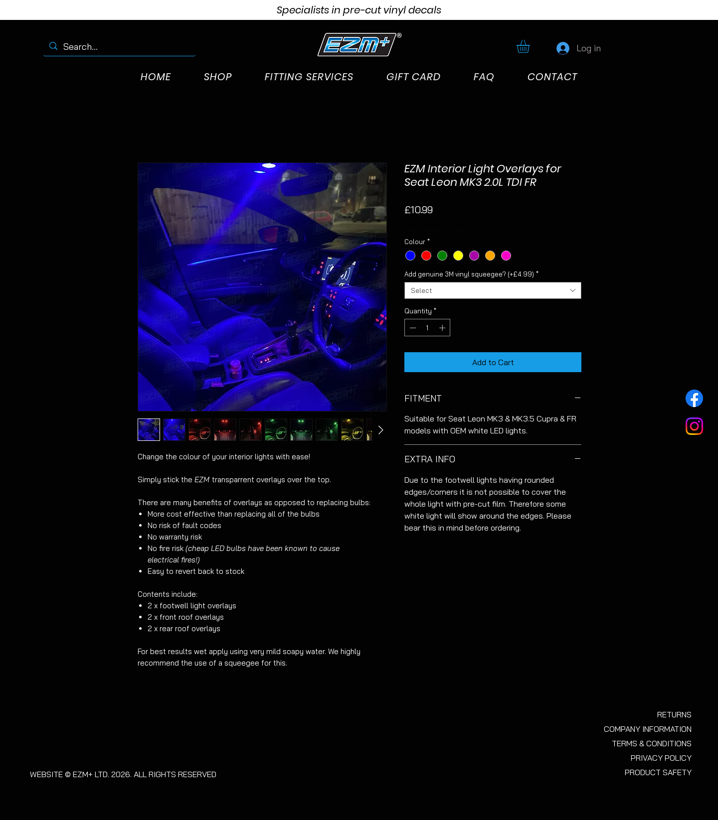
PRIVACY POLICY (661, 758)
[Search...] (119, 46)
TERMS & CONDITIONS (652, 743)
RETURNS (674, 714)
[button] (531, 46)
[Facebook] (694, 398)
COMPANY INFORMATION (648, 729)
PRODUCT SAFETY (658, 772)
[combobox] (492, 290)
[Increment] (443, 327)
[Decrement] (412, 327)
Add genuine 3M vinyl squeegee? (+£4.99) (471, 274)
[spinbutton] (427, 327)
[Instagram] (694, 426)
